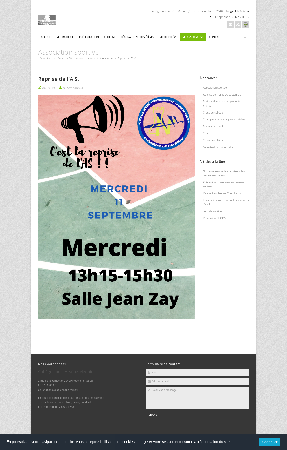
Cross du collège (213, 112)
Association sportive (102, 58)
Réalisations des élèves (137, 37)
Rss (238, 24)
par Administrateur (73, 88)
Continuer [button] (270, 442)
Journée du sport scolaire (218, 147)
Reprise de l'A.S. (58, 78)
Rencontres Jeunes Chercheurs (222, 193)
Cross (206, 133)
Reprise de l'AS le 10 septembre (222, 94)
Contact (215, 37)
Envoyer (153, 414)
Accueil (46, 37)
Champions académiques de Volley (224, 119)
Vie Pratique (65, 37)
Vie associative (193, 37)
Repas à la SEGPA (214, 218)
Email (230, 24)
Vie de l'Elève (168, 37)
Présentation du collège (97, 37)
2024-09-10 (48, 88)
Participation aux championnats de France (223, 103)
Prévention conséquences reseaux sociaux (223, 184)
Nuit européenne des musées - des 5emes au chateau (224, 173)
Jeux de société (212, 211)
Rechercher (245, 37)
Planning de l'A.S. (213, 126)
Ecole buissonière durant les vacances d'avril (226, 202)
